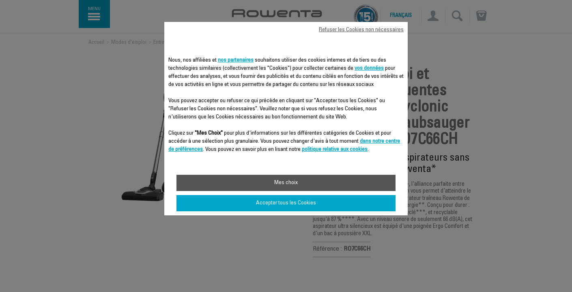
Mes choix (286, 183)
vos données (369, 68)
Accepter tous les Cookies (286, 203)
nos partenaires (236, 60)
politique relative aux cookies (335, 149)
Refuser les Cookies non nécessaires (361, 30)
